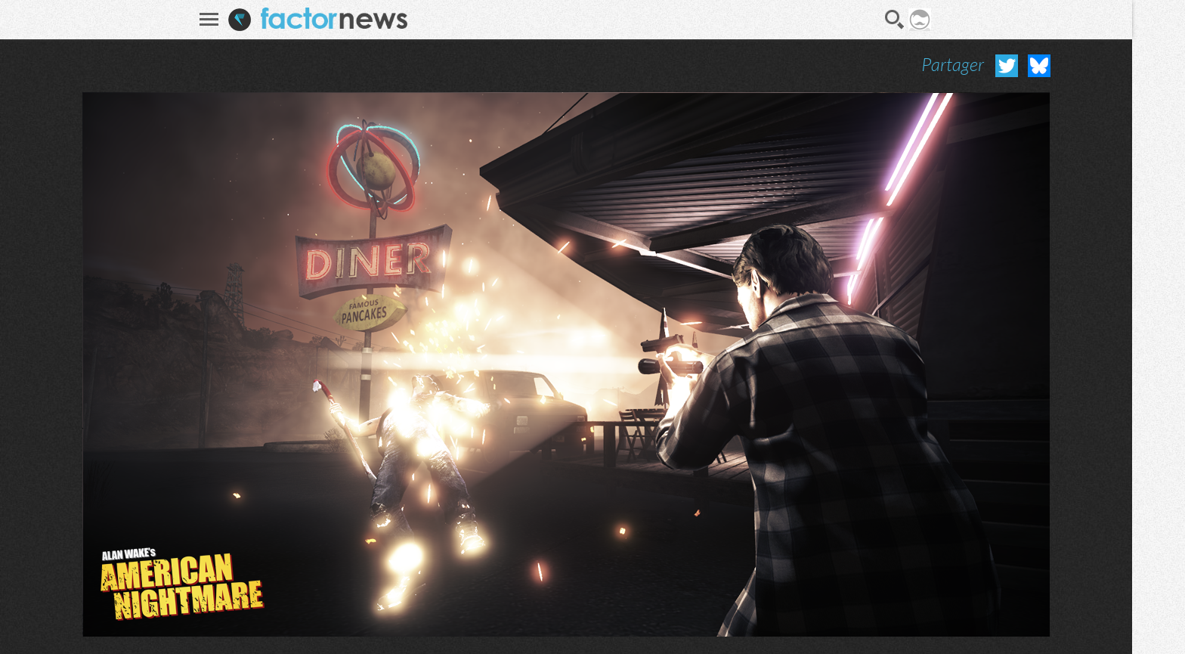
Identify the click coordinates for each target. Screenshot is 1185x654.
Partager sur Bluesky (1039, 65)
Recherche (894, 19)
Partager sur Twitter (1006, 65)
